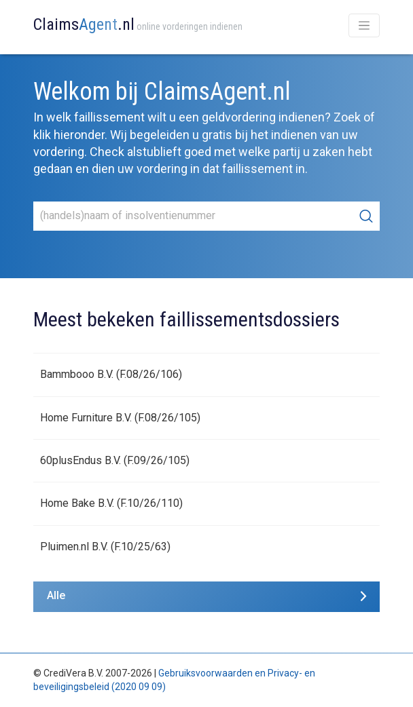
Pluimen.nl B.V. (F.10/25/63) (105, 546)
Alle (56, 595)
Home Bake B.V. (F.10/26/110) (111, 503)
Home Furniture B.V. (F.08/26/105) (120, 417)
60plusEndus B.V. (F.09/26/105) (115, 460)
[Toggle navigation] (364, 25)
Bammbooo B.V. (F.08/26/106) (111, 374)
